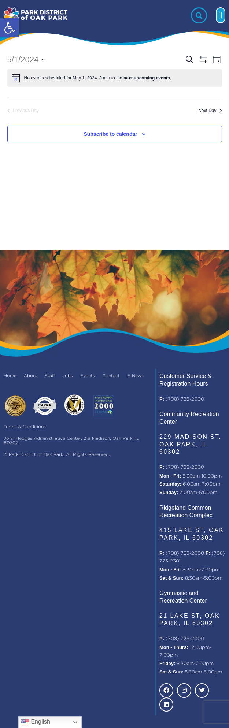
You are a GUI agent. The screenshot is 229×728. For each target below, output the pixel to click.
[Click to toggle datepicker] (26, 59)
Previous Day (23, 110)
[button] (9, 27)
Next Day (210, 110)
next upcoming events (146, 78)
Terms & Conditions (25, 427)
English (35, 722)
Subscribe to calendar (110, 134)
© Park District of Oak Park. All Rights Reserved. (57, 455)
